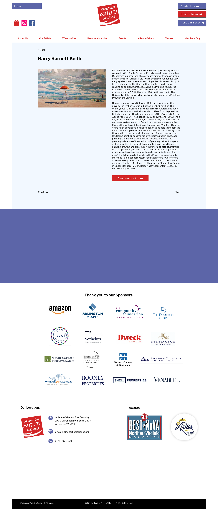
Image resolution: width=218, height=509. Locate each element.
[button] (16, 23)
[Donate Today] (192, 14)
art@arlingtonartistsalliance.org (72, 432)
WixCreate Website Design (31, 503)
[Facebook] (32, 23)
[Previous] (48, 193)
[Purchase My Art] (130, 178)
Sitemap (49, 503)
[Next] (172, 193)
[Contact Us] (192, 6)
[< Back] (48, 50)
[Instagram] (24, 23)
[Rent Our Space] (192, 23)
